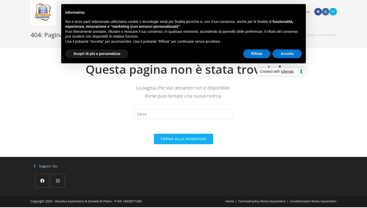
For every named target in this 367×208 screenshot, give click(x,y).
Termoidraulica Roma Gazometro (261, 202)
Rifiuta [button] (257, 54)
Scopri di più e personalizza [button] (96, 54)
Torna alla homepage (183, 139)
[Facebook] (42, 181)
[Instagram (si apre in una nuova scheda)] (325, 12)
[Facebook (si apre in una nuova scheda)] (318, 12)
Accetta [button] (287, 54)
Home (229, 202)
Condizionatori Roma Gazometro (313, 202)
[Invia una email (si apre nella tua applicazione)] (333, 12)
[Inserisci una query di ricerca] (183, 114)
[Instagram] (58, 181)
